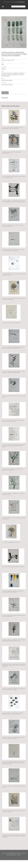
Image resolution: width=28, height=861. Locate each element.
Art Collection (14, 2)
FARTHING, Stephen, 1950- (8, 60)
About (3, 853)
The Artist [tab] (5, 92)
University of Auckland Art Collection (13, 853)
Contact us (19, 854)
